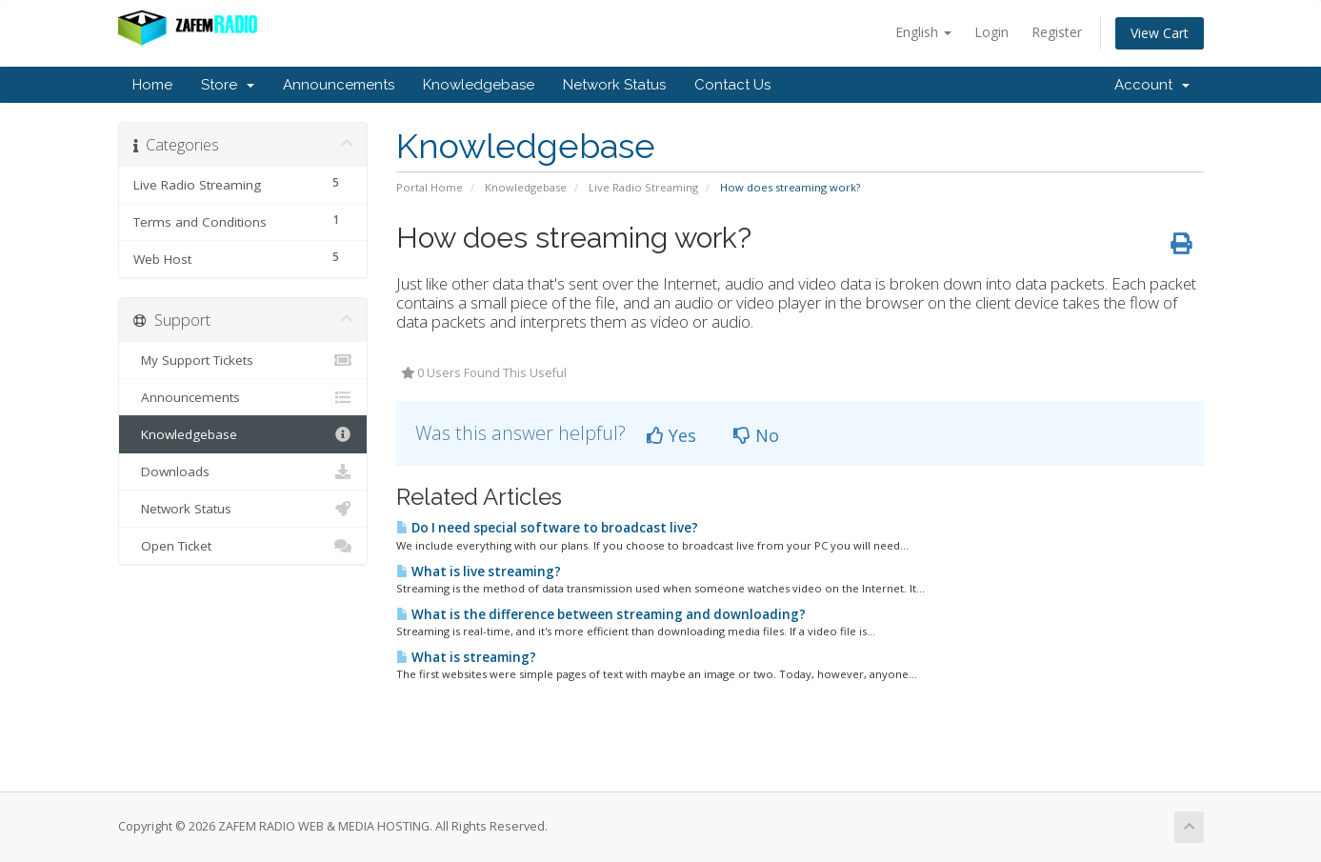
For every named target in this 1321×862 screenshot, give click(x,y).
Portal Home (429, 187)
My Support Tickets (243, 360)
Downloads (243, 471)
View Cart (1160, 33)
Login (991, 32)
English (923, 32)
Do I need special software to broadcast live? (547, 527)
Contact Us (732, 84)
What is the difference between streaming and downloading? (601, 614)
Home (152, 84)
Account (1152, 84)
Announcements (338, 84)
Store (227, 84)
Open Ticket (243, 545)
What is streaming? (466, 657)
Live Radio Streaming (643, 187)
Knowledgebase (478, 84)
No (756, 435)
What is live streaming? (478, 571)
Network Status (614, 84)
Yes (671, 435)
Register (1056, 32)
